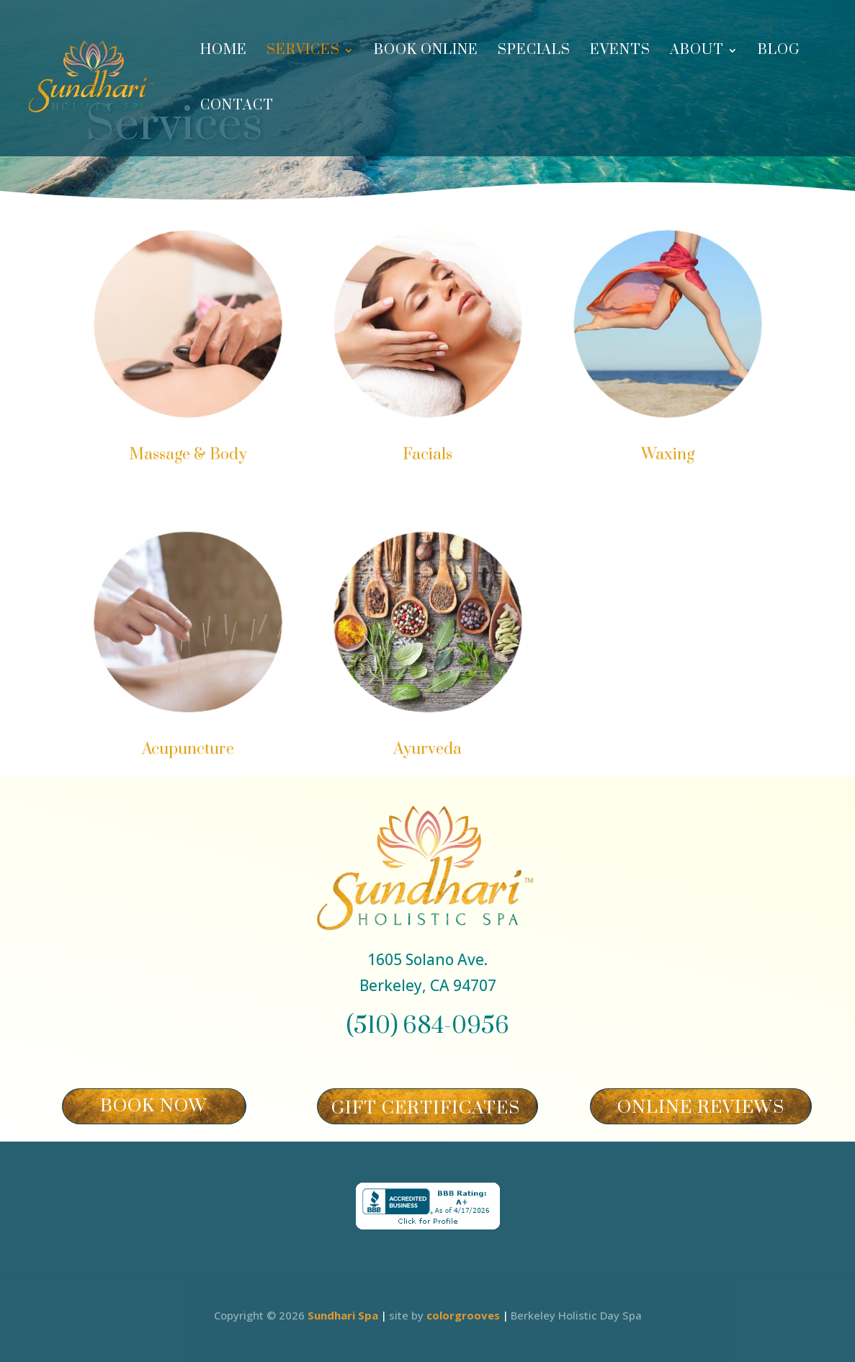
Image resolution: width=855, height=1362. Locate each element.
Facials (427, 454)
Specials (534, 52)
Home (223, 52)
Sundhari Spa (343, 1315)
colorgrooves (463, 1315)
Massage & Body (189, 454)
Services (303, 52)
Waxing (665, 454)
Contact (237, 108)
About (697, 52)
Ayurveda (428, 748)
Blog (779, 52)
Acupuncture (190, 748)
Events (620, 52)
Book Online (426, 52)
